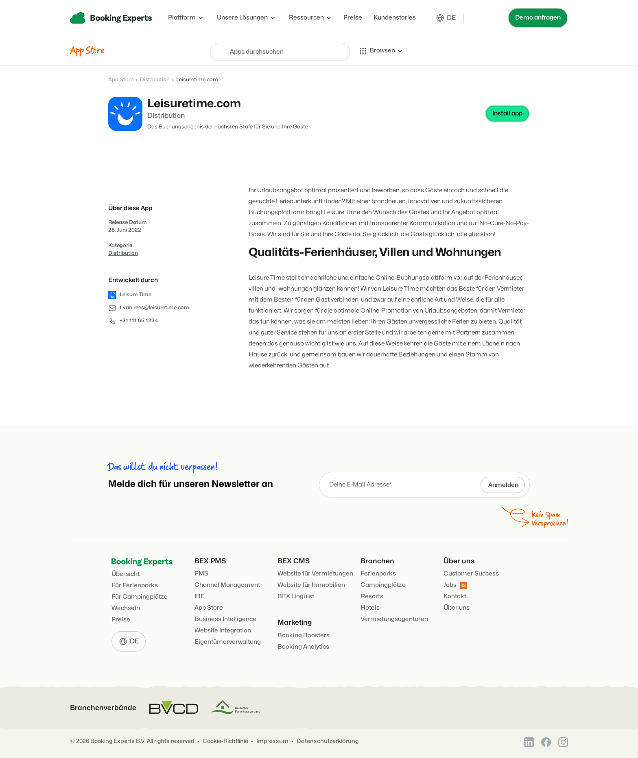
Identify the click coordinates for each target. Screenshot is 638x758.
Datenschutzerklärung (327, 741)
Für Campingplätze (139, 597)
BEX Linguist (295, 596)
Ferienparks (378, 574)
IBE (199, 596)
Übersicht (125, 574)
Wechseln (125, 608)
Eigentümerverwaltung (227, 642)
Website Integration (222, 631)
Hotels (370, 608)
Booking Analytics (303, 647)
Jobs (455, 585)
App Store (120, 79)
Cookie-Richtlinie (225, 741)
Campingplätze (383, 585)
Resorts (372, 596)
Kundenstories (395, 18)
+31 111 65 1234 (139, 320)
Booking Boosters (303, 635)
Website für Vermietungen (315, 574)
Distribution (155, 79)
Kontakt (455, 596)
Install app (507, 114)
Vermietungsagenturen (394, 619)
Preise (352, 18)
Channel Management (227, 585)
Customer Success (471, 574)
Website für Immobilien (311, 585)
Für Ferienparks (134, 585)
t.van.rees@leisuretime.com (154, 307)
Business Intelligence (225, 619)
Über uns (457, 608)
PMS (201, 574)
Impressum (272, 741)
